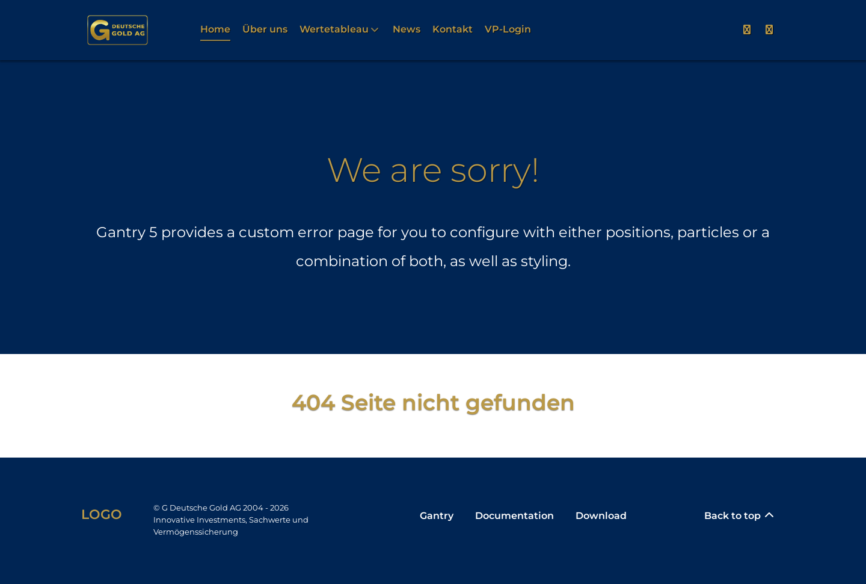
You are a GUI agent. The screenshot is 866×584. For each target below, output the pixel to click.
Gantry (436, 515)
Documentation (514, 515)
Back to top (739, 515)
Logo (101, 514)
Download (601, 515)
